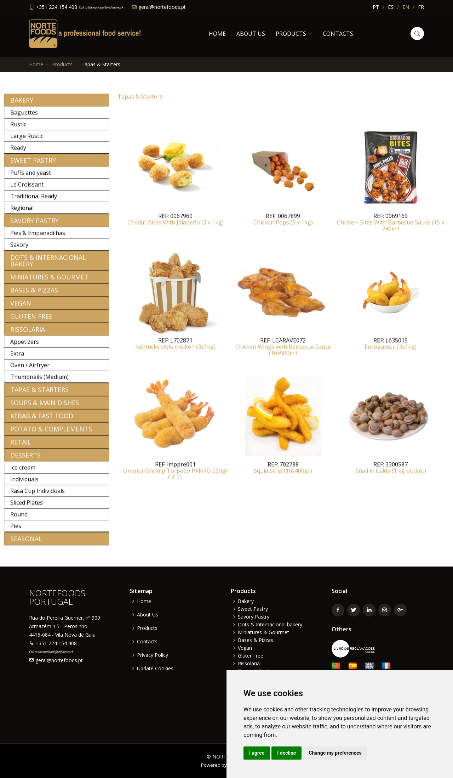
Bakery (21, 104)
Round (19, 518)
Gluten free (31, 320)
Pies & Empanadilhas (37, 237)
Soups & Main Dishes (44, 406)
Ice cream (22, 471)
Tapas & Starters (39, 393)
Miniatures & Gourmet (49, 280)
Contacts (338, 34)
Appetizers (24, 345)
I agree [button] (256, 753)
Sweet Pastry (33, 164)
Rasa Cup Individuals (37, 494)
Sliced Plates (26, 506)
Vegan (20, 307)
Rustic (18, 128)
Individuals (24, 483)
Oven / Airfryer (30, 369)
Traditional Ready (33, 200)
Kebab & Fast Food (41, 419)
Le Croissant (27, 188)
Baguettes (24, 116)
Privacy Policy (152, 655)
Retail (20, 445)
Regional (22, 211)
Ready (18, 151)
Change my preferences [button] (335, 753)
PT (376, 7)
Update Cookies (155, 668)
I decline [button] (286, 753)
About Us (250, 34)
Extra (17, 357)
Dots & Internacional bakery (48, 264)
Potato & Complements (51, 432)
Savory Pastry (34, 224)
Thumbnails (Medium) (39, 380)
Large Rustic (26, 139)
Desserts (25, 459)
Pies (15, 530)
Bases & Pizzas (34, 293)
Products (62, 64)
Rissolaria (27, 333)
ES (391, 7)
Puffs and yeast (30, 176)
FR (421, 7)
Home (217, 34)
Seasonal (26, 542)
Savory (19, 248)
